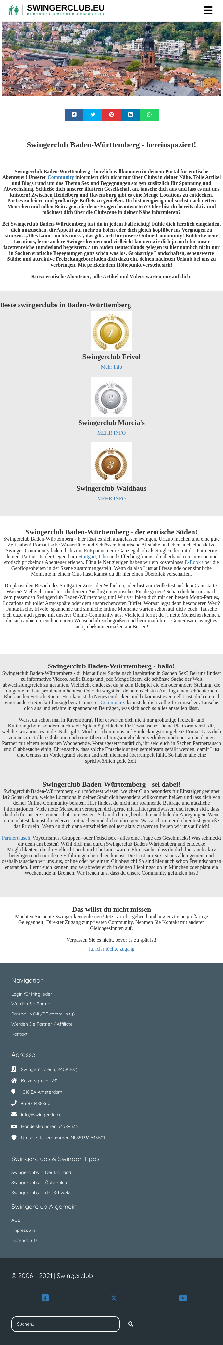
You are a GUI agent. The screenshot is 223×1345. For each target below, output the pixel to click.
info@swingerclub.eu (42, 1115)
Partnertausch (16, 838)
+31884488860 (35, 1103)
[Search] (130, 1324)
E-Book (193, 562)
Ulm (104, 556)
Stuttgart (87, 556)
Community (114, 702)
